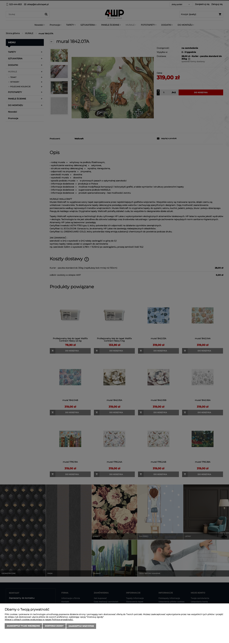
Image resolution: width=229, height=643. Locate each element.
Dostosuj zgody (54, 626)
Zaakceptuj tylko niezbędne (23, 626)
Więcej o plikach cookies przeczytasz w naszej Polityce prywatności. (39, 620)
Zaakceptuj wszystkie (81, 626)
